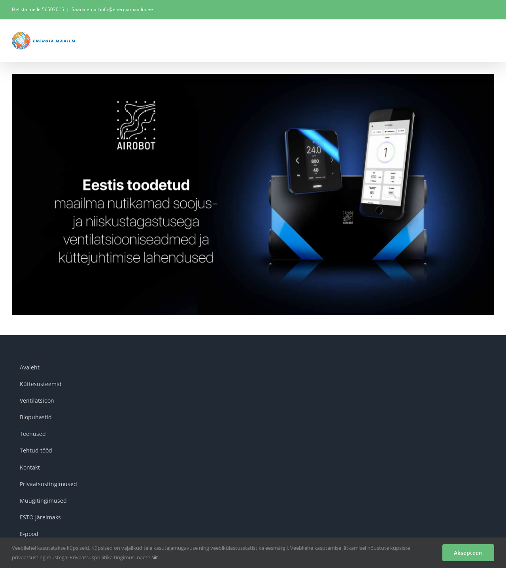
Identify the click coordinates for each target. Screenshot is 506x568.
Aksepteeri (468, 553)
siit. (155, 557)
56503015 (53, 9)
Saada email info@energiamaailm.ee (112, 9)
